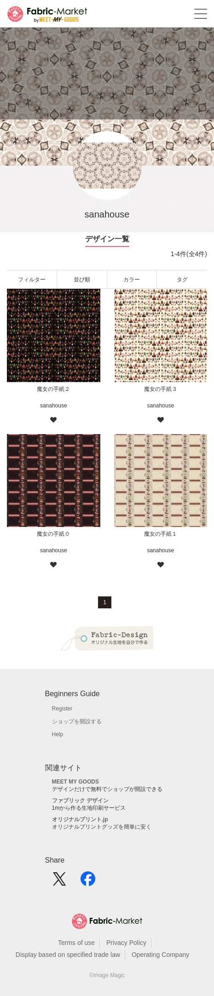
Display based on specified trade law (68, 954)
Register (62, 708)
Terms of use (76, 942)
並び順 (82, 279)
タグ (182, 279)
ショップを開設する (77, 721)
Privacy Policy (126, 942)
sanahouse (53, 405)
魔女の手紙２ (53, 389)
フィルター (32, 279)
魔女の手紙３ (160, 389)
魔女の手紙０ (53, 534)
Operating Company (160, 954)
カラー (131, 279)
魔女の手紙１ (160, 534)
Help (58, 734)
